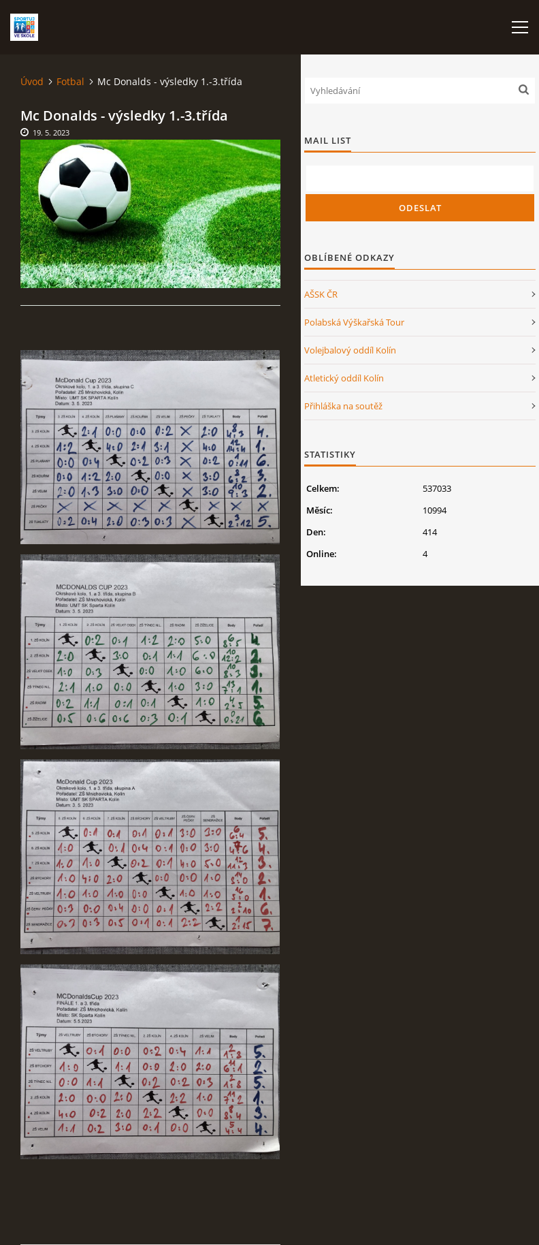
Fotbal (70, 81)
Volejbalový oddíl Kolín (350, 350)
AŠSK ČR (321, 294)
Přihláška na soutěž (343, 406)
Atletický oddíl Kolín (344, 378)
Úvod (32, 81)
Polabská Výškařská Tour (354, 322)
